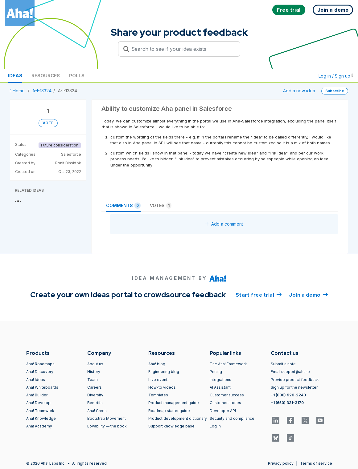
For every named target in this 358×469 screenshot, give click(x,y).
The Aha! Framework (228, 364)
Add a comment (224, 223)
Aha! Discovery (39, 371)
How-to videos (162, 387)
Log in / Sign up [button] (336, 75)
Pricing (216, 371)
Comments (123, 205)
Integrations (220, 379)
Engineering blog (163, 371)
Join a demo (308, 294)
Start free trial (259, 294)
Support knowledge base (171, 426)
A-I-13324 (41, 90)
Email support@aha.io (290, 371)
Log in (215, 426)
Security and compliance (232, 418)
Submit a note (283, 364)
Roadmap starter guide (169, 410)
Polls (76, 75)
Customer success (227, 395)
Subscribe (334, 91)
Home (18, 90)
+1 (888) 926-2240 (288, 395)
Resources (45, 75)
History (93, 371)
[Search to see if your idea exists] (182, 49)
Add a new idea (299, 90)
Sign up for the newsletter (294, 387)
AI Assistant (220, 387)
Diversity (95, 395)
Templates (158, 395)
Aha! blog (156, 364)
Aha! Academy (39, 426)
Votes (160, 205)
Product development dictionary (177, 418)
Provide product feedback (295, 379)
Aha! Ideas (35, 379)
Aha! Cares (97, 410)
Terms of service (316, 463)
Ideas (15, 75)
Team (92, 379)
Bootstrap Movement (106, 418)
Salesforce (71, 154)
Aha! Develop (38, 402)
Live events (159, 379)
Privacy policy (281, 463)
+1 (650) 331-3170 (287, 402)
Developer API (223, 410)
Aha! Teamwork (40, 410)
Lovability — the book (107, 426)
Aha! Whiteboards (42, 387)
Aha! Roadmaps (40, 364)
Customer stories (225, 402)
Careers (94, 387)
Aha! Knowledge (41, 418)
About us (95, 364)
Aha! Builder (36, 395)
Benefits (95, 402)
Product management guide (173, 402)
